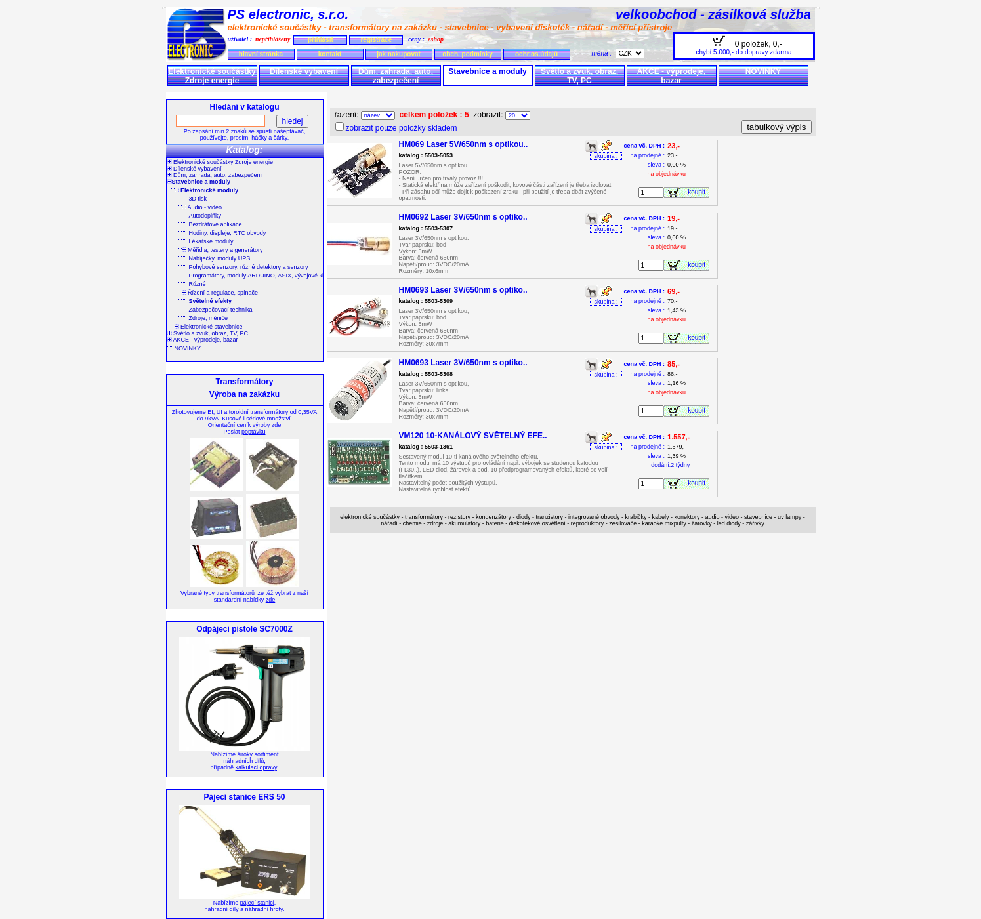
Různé (197, 284)
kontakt (330, 54)
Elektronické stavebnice (209, 326)
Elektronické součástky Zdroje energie (211, 76)
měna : (604, 53)
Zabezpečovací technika (221, 309)
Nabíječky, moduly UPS (220, 258)
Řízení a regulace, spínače (220, 292)
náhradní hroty (264, 909)
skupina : (605, 156)
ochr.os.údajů (536, 54)
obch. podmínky (467, 54)
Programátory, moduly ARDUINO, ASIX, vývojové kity (258, 275)
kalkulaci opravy (256, 767)
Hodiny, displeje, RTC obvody (227, 233)
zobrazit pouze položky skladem (401, 128)
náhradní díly (222, 909)
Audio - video (202, 207)
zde (277, 425)
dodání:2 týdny (670, 465)
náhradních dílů (243, 761)
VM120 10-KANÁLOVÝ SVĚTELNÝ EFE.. (473, 435)
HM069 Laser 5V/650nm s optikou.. (463, 144)
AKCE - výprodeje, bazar (671, 76)
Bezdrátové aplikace (215, 224)
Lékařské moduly (211, 241)
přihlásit (320, 39)
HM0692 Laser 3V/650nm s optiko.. (463, 217)
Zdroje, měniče (208, 318)
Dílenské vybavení (304, 71)
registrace (376, 39)
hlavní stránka (261, 54)
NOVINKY (763, 71)
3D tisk (198, 198)
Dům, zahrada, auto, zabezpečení (395, 76)
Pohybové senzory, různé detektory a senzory (248, 267)
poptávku (253, 431)
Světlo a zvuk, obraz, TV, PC (579, 76)
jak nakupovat (399, 54)
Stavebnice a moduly (487, 71)
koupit (698, 191)
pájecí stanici (257, 902)
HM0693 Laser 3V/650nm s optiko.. (463, 290)
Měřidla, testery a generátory (222, 250)
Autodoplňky (205, 216)
